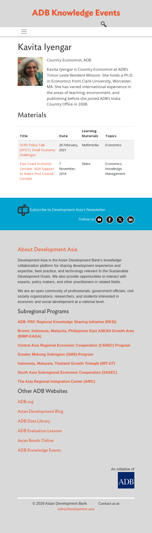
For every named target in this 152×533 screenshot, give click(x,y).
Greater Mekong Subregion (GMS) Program (55, 354)
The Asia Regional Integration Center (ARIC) (56, 381)
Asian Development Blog (40, 411)
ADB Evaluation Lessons (40, 431)
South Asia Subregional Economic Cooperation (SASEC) (67, 372)
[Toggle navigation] (24, 31)
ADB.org (25, 402)
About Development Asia (47, 249)
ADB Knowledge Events (39, 450)
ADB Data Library (34, 421)
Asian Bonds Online (36, 441)
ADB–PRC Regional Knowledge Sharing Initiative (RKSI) (67, 322)
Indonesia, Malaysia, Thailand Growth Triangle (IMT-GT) (66, 363)
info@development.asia (76, 509)
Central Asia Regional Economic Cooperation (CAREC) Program (74, 345)
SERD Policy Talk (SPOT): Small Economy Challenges (37, 150)
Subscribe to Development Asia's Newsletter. (62, 209)
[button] (104, 23)
